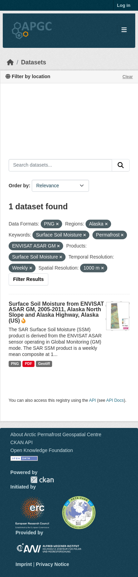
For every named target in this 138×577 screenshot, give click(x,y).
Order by (19, 185)
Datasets (33, 62)
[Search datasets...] (60, 165)
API (92, 400)
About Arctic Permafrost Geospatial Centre (55, 434)
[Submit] (121, 165)
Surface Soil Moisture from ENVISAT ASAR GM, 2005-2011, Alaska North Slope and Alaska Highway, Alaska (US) (56, 312)
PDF (28, 363)
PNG (15, 363)
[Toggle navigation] (124, 30)
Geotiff (44, 363)
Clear (127, 76)
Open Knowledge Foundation (41, 450)
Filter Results (28, 279)
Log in (123, 5)
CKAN (42, 479)
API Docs (115, 400)
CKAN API (21, 442)
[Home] (10, 62)
